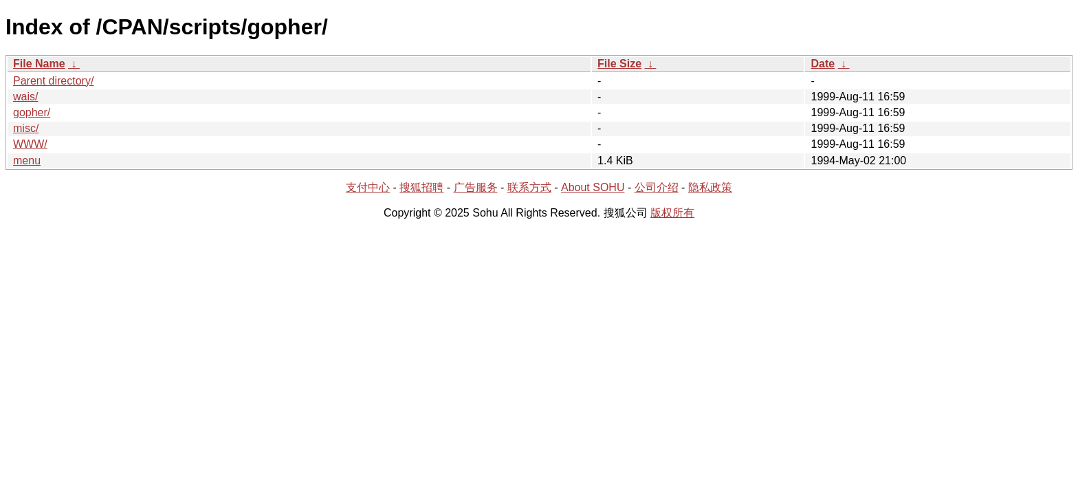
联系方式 (529, 187)
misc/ (25, 128)
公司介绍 (657, 187)
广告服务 (476, 187)
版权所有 (672, 213)
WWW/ (30, 144)
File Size (619, 63)
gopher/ (31, 112)
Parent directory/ (53, 81)
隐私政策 (710, 187)
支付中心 (368, 187)
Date (823, 63)
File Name (39, 63)
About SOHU (592, 187)
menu (27, 160)
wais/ (25, 96)
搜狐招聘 (421, 187)
